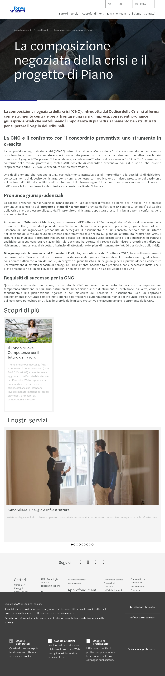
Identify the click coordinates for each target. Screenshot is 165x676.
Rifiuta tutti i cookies (142, 617)
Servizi (74, 13)
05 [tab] (82, 544)
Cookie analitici (64, 640)
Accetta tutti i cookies (142, 607)
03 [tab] (77, 544)
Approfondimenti (93, 13)
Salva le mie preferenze (141, 649)
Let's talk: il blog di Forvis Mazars (113, 591)
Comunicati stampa (113, 579)
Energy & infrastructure (21, 590)
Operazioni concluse (109, 584)
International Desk (77, 579)
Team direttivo (138, 586)
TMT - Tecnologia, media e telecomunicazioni (50, 582)
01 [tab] (72, 544)
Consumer (19, 584)
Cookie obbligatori (23, 642)
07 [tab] (87, 544)
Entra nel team (116, 13)
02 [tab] (74, 544)
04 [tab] (80, 544)
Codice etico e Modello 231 (138, 581)
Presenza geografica (136, 591)
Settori (63, 13)
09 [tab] (92, 544)
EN (120, 4)
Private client (74, 583)
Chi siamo (135, 13)
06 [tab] (85, 544)
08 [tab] (90, 544)
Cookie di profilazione (101, 642)
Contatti (149, 13)
